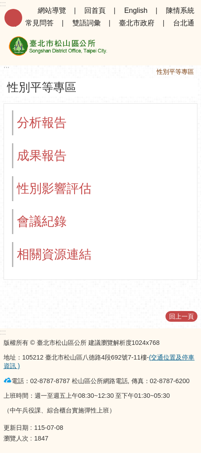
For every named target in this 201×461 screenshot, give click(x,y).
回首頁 (95, 10)
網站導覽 (52, 10)
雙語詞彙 (86, 23)
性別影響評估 (54, 188)
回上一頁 (181, 316)
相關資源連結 (54, 254)
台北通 (183, 23)
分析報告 (42, 122)
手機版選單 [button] (13, 18)
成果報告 (42, 155)
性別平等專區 (175, 71)
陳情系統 (180, 10)
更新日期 (16, 427)
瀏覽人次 (16, 438)
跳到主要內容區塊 (4, 4)
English (135, 10)
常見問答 (39, 23)
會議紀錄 (42, 221)
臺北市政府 (136, 23)
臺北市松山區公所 (57, 47)
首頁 (138, 71)
